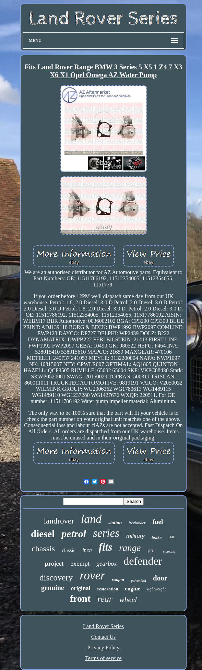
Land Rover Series (103, 626)
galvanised (138, 581)
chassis (43, 548)
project (54, 563)
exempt (80, 563)
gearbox (106, 563)
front (80, 598)
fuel (158, 521)
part (172, 536)
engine (132, 588)
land (91, 519)
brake (157, 538)
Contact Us (103, 637)
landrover (59, 521)
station (115, 522)
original (81, 588)
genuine (52, 587)
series (106, 533)
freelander (137, 522)
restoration (107, 588)
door (160, 578)
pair (151, 550)
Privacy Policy (103, 647)
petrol (73, 533)
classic (68, 550)
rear (104, 599)
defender (142, 561)
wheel (128, 599)
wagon (118, 579)
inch (87, 550)
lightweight (156, 589)
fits (105, 547)
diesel (43, 533)
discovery (56, 577)
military (135, 536)
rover (92, 575)
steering (169, 551)
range (130, 548)
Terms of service (103, 658)
